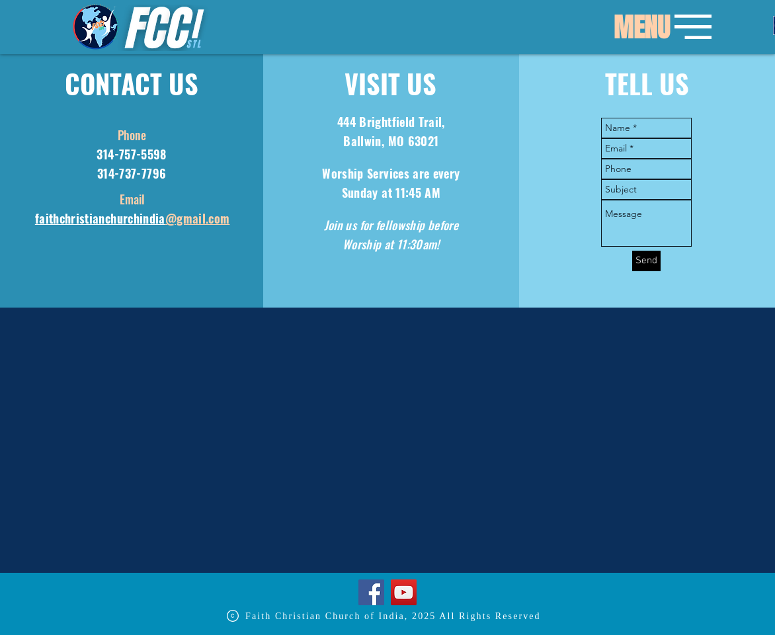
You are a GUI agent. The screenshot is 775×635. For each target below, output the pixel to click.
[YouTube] (404, 592)
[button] (641, 28)
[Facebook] (371, 592)
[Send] (646, 261)
